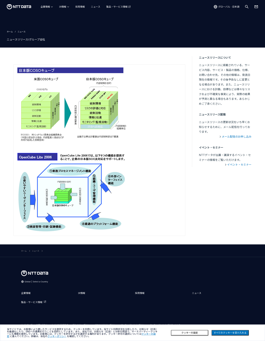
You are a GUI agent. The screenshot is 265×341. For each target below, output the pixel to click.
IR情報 (62, 6)
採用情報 (80, 6)
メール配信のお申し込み (236, 136)
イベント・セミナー (239, 164)
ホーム (10, 31)
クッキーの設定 (189, 332)
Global (36, 281)
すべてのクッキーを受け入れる (230, 332)
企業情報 (45, 6)
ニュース (95, 6)
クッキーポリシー (56, 336)
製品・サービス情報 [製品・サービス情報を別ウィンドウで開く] (117, 6)
